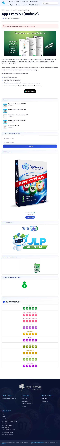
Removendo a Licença (7, 432)
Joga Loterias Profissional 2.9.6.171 (17, 103)
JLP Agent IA (45, 401)
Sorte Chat (44, 398)
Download (24, 398)
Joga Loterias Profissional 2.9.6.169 (17, 120)
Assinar (30, 146)
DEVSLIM (4, 443)
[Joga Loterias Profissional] (3, 3)
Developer (11, 5)
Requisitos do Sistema (7, 434)
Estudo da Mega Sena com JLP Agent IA (18, 114)
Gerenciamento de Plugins (8, 429)
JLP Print (4, 416)
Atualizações (25, 401)
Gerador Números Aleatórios (9, 398)
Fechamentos (34, 1)
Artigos (7, 10)
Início (3, 10)
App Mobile (13, 10)
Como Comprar (6, 418)
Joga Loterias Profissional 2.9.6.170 (17, 109)
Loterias (25, 1)
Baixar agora (30, 217)
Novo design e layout (13, 125)
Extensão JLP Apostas (27, 403)
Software (17, 1)
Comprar (24, 406)
